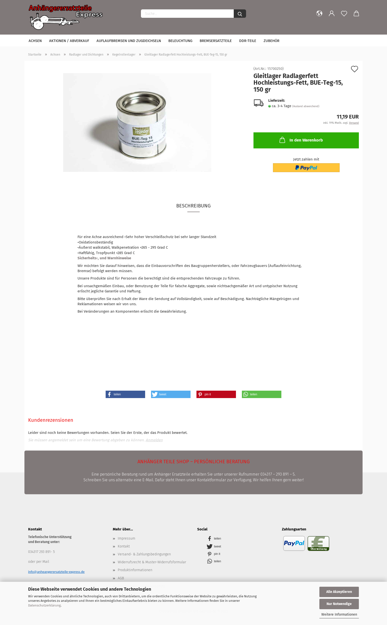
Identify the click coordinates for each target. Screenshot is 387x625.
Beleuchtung (180, 41)
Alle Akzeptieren (339, 592)
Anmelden (154, 440)
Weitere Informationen (339, 614)
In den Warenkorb (300, 140)
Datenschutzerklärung (44, 605)
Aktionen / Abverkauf (69, 41)
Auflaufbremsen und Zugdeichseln (129, 41)
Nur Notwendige (339, 604)
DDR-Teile (247, 41)
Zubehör (271, 41)
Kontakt (124, 546)
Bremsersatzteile (216, 41)
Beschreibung (193, 206)
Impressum (126, 538)
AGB (121, 578)
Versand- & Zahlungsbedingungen (144, 554)
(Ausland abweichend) (305, 106)
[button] (125, 394)
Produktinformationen (135, 570)
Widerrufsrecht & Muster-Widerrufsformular (152, 562)
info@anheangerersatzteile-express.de (56, 571)
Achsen (35, 41)
